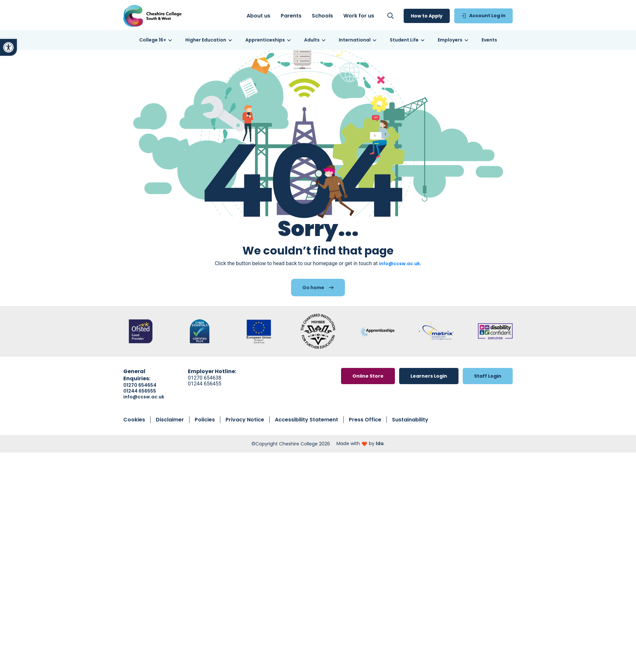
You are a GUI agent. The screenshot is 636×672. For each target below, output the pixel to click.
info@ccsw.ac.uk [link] (399, 270)
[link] (8, 47)
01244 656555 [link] (139, 398)
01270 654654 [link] (139, 392)
